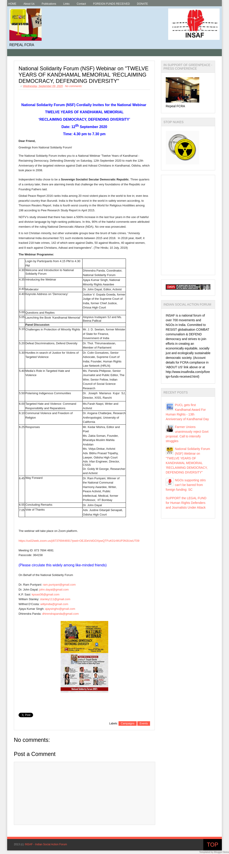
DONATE (142, 3)
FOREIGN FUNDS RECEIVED (111, 3)
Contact (81, 3)
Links (66, 3)
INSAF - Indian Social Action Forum (46, 844)
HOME (12, 3)
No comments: (73, 86)
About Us (28, 3)
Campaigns (127, 723)
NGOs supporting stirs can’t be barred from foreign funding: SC (186, 484)
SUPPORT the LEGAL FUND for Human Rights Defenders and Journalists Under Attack (186, 502)
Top (212, 844)
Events (144, 723)
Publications (49, 3)
